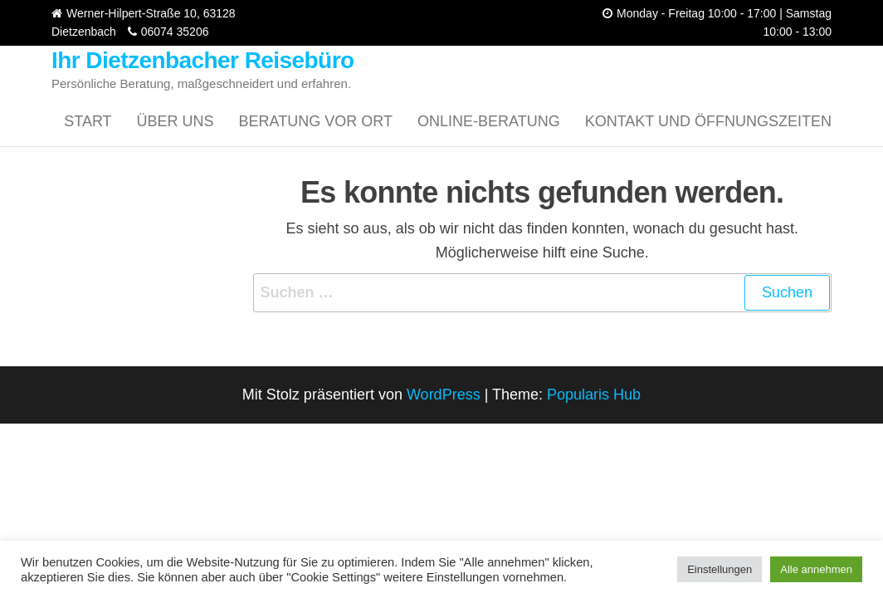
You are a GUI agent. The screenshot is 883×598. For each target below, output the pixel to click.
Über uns (175, 121)
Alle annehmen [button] (816, 569)
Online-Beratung (488, 121)
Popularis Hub (594, 394)
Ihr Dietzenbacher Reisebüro (202, 60)
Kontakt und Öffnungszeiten (708, 121)
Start (87, 121)
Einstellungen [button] (719, 569)
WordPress (444, 394)
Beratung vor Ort (316, 121)
